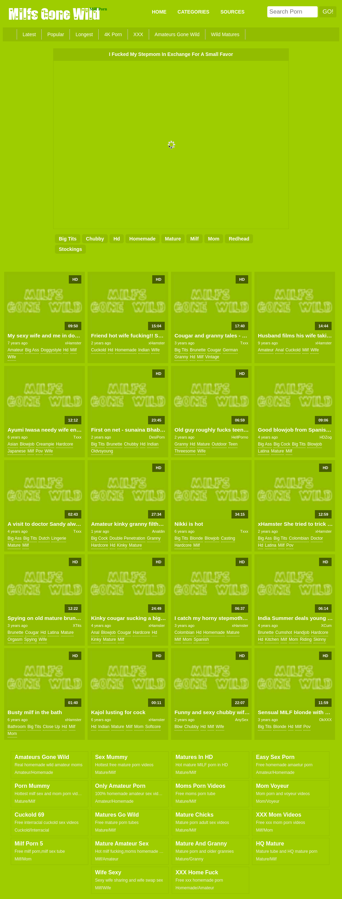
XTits (77, 625)
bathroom (17, 726)
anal (279, 350)
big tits (67, 239)
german (230, 350)
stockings (70, 249)
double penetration (127, 538)
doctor (317, 538)
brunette (197, 350)
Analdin (158, 531)
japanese (17, 451)
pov (39, 451)
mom (214, 239)
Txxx (244, 343)
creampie (45, 444)
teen (232, 444)
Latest (29, 34)
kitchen (272, 639)
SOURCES (232, 12)
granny (181, 356)
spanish (201, 639)
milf (194, 239)
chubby (95, 239)
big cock (282, 444)
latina (263, 451)
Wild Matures (225, 34)
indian (144, 350)
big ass (32, 350)
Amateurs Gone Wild (177, 34)
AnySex (241, 720)
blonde (196, 538)
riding (306, 639)
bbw (178, 726)
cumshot (283, 632)
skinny (320, 639)
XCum (326, 625)
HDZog (325, 437)
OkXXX (325, 720)
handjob (301, 632)
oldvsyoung (102, 451)
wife (12, 356)
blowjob (27, 444)
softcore (153, 726)
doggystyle (51, 350)
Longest (84, 34)
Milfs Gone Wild (55, 13)
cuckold (98, 350)
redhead (239, 239)
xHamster (73, 343)
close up (51, 726)
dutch (44, 538)
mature (173, 239)
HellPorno (239, 437)
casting (228, 538)
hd (116, 239)
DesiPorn (157, 437)
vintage (212, 356)
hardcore (64, 444)
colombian (299, 538)
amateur (15, 350)
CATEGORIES (194, 12)
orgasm (15, 639)
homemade (142, 239)
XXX (138, 34)
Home (159, 12)
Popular (55, 34)
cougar (214, 350)
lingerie (58, 538)
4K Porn (113, 34)
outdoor (219, 444)
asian (13, 444)
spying (30, 639)
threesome (185, 451)
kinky (122, 545)
